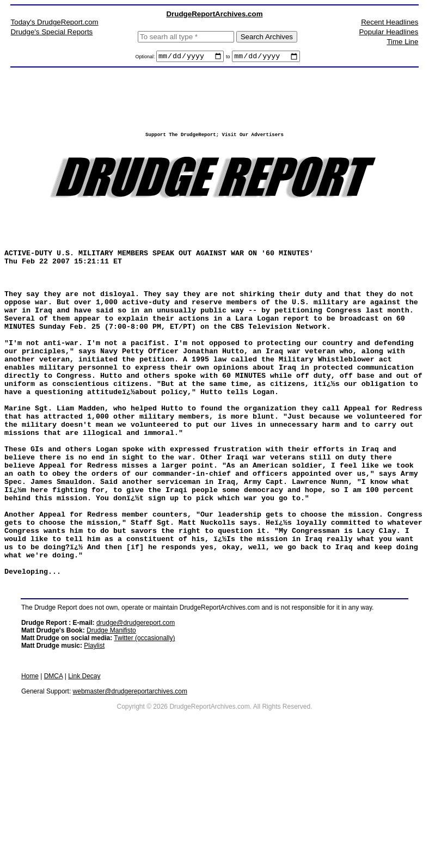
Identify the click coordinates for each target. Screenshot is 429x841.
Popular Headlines (388, 32)
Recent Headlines (389, 22)
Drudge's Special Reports (52, 32)
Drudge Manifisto (111, 722)
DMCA (53, 767)
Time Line (402, 42)
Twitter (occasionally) (144, 729)
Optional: (145, 58)
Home (30, 767)
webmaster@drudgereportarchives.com (130, 783)
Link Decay (84, 767)
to (228, 58)
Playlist (94, 737)
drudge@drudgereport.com (135, 714)
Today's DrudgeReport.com (55, 22)
